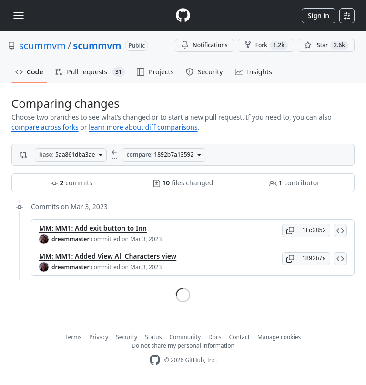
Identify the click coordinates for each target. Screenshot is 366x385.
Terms (73, 337)
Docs (215, 337)
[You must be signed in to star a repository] (326, 45)
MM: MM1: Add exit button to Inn (93, 228)
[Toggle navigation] (18, 15)
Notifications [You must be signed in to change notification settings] (204, 45)
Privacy (98, 337)
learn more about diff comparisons (143, 127)
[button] (290, 230)
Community (185, 337)
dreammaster (70, 239)
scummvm (42, 45)
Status (153, 337)
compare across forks (45, 127)
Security (126, 337)
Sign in (318, 15)
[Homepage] (183, 15)
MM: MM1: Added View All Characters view (107, 256)
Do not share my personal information (183, 346)
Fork (266, 45)
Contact (239, 337)
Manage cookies (279, 337)
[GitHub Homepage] (155, 360)
